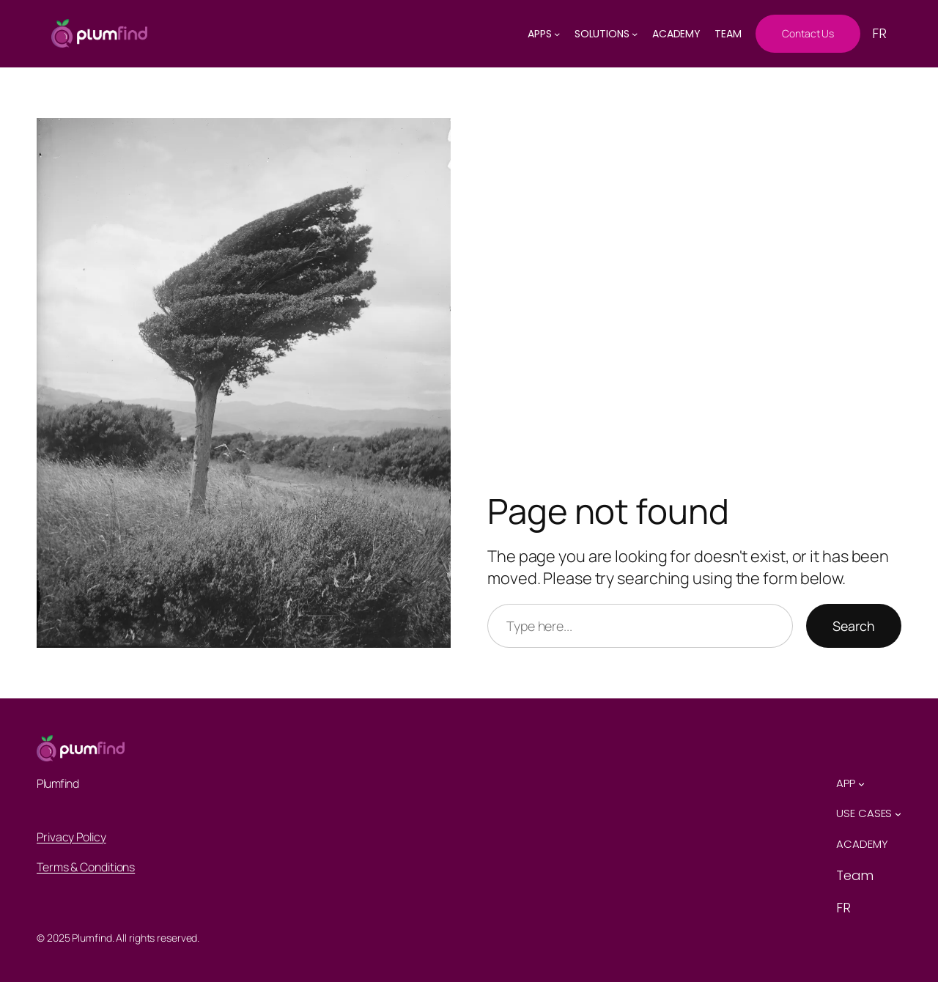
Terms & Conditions (86, 867)
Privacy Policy (71, 837)
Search (853, 626)
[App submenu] (861, 783)
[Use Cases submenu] (898, 814)
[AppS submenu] (557, 34)
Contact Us (808, 33)
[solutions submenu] (635, 34)
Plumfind (57, 783)
